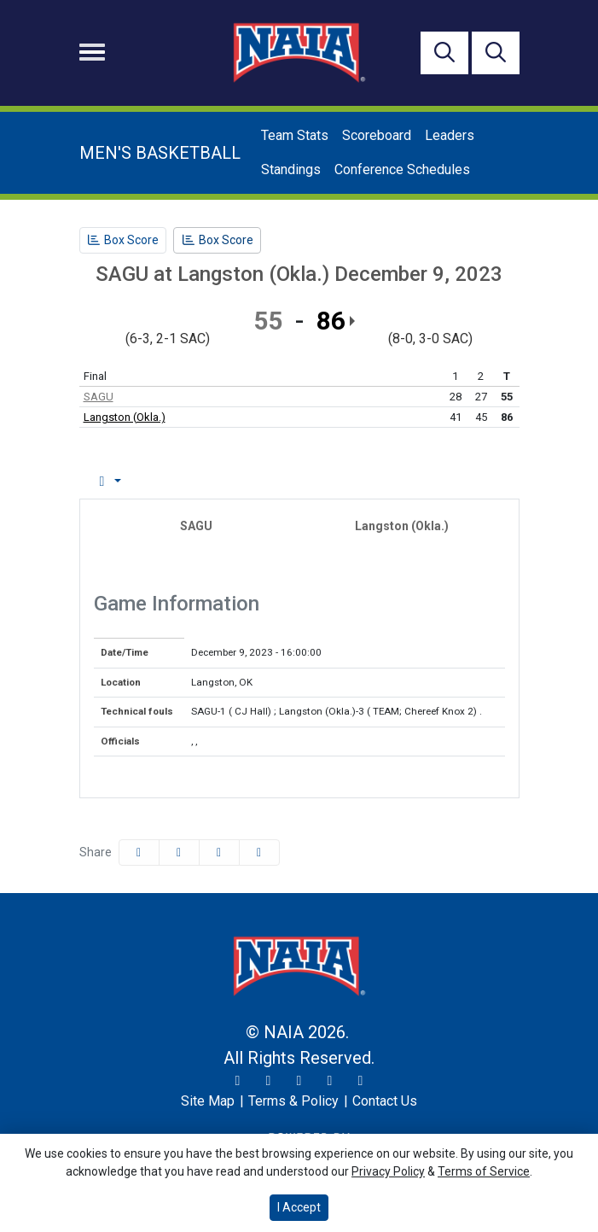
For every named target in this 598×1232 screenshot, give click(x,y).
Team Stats (294, 135)
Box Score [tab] (124, 481)
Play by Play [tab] (221, 481)
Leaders (449, 135)
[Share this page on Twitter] (179, 852)
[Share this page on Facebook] (139, 852)
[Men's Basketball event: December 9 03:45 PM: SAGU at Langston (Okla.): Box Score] (123, 240)
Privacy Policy (388, 1171)
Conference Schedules (402, 169)
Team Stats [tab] (321, 481)
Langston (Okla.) (124, 417)
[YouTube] (330, 1081)
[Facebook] (299, 1081)
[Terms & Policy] (293, 1101)
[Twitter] (238, 1081)
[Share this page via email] (219, 852)
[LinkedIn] (360, 1081)
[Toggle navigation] (92, 52)
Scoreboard (376, 135)
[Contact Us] (384, 1101)
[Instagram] (268, 1081)
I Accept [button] (299, 1207)
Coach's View (431, 481)
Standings (291, 169)
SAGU (98, 396)
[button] (259, 852)
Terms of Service (484, 1171)
